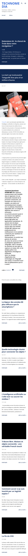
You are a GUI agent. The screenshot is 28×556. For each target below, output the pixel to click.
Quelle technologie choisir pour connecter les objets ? (14, 350)
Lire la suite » (22, 323)
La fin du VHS (8, 536)
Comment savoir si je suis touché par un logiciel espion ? (13, 491)
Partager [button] (4, 62)
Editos (10, 15)
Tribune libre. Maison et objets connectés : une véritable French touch (12, 444)
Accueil (3, 15)
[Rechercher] (22, 3)
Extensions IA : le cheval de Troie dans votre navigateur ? (14, 43)
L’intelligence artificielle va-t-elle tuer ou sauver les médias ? (14, 396)
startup (8, 270)
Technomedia (11, 5)
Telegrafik (4, 122)
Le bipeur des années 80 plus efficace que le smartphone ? (12, 304)
